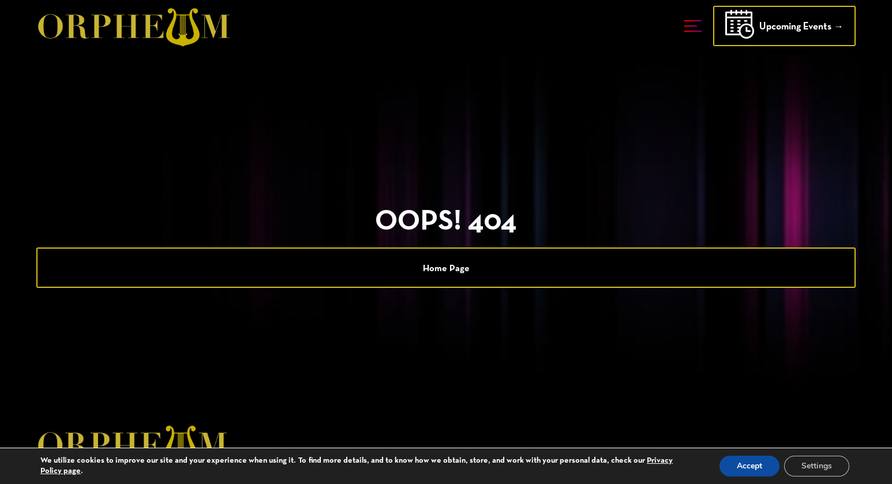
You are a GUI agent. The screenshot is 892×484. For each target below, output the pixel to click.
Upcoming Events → (784, 28)
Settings (816, 465)
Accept (749, 465)
